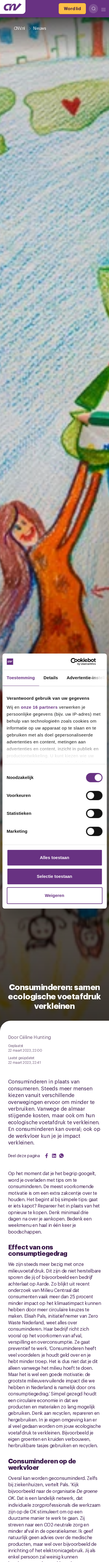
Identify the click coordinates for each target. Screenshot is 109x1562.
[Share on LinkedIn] (54, 1155)
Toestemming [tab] (21, 677)
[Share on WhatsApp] (61, 1155)
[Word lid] (72, 8)
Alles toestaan (54, 857)
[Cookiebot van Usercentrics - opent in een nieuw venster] (77, 661)
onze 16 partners (39, 707)
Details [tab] (51, 677)
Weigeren (54, 895)
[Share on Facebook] (46, 1155)
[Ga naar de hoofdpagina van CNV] (13, 7)
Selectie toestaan (54, 876)
